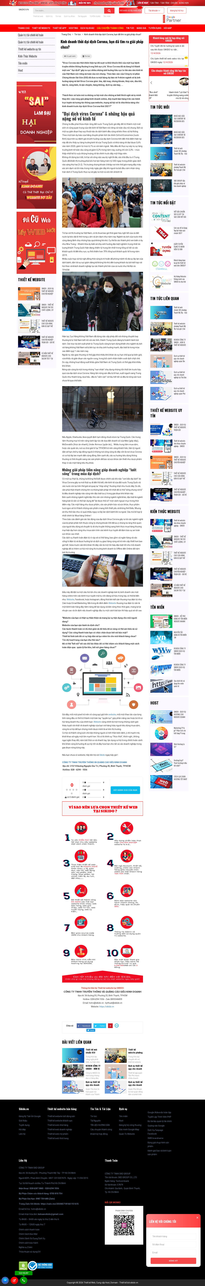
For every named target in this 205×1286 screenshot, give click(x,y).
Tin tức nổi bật (163, 202)
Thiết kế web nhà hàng (57, 1125)
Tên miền (107, 16)
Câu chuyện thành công (110, 28)
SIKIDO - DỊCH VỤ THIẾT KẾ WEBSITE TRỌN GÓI (180, 427)
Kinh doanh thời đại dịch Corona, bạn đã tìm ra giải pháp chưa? (112, 34)
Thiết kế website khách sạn (59, 1120)
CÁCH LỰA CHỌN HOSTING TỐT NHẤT (180, 778)
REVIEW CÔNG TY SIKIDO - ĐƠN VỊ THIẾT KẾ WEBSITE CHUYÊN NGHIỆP (180, 343)
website (112, 714)
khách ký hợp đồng (99, 1134)
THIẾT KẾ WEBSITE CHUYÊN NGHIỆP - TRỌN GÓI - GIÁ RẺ (48, 340)
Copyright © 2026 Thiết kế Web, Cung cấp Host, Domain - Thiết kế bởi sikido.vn (102, 1282)
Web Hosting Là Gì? (179, 745)
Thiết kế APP (59, 28)
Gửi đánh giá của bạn (125, 790)
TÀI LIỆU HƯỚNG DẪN (100, 1125)
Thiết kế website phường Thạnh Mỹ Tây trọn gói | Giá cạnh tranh (180, 168)
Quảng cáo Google (156, 1125)
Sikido (102, 755)
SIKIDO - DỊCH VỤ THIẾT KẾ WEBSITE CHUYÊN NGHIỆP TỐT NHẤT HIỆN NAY (48, 293)
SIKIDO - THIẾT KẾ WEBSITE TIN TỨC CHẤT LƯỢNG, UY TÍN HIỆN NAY (47, 308)
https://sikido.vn (106, 1006)
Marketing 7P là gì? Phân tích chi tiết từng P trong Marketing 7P (180, 731)
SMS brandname (155, 1138)
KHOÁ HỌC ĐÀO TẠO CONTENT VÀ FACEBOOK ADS (179, 118)
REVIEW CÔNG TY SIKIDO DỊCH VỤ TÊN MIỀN (180, 651)
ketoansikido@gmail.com (50, 1214)
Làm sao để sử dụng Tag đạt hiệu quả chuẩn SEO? (180, 230)
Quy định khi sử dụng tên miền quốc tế (179, 683)
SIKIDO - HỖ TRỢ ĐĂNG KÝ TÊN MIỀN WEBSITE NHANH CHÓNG (180, 620)
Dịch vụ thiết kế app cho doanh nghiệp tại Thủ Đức (93, 1086)
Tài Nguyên (82, 16)
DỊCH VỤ (49, 16)
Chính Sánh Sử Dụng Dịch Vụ (32, 1238)
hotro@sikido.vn (38, 1209)
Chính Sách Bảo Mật (28, 1234)
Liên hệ (22, 1134)
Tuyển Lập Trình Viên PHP (159, 1117)
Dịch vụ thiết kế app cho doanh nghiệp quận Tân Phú (135, 1070)
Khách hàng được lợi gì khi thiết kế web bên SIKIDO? (180, 263)
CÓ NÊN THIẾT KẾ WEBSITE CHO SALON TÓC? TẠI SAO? (47, 357)
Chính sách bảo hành (28, 1243)
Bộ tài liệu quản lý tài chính (160, 1121)
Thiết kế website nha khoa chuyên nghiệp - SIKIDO (180, 443)
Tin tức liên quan (164, 298)
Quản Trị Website (127, 1134)
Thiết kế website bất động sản (61, 1116)
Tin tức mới (159, 107)
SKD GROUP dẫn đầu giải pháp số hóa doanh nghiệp (180, 183)
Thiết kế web (38, 16)
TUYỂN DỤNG (95, 16)
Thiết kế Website (41, 28)
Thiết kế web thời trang (57, 1138)
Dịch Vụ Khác (69, 16)
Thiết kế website (31, 279)
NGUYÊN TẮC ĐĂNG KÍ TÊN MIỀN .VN (180, 635)
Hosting (73, 28)
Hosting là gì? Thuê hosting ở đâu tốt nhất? (180, 763)
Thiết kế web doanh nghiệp (59, 1129)
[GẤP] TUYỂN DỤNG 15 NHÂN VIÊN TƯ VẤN (179, 246)
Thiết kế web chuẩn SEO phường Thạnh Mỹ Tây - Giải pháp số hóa (180, 152)
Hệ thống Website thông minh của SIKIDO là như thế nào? (180, 280)
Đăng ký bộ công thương (130, 1125)
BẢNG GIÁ (141, 28)
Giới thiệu (23, 1120)
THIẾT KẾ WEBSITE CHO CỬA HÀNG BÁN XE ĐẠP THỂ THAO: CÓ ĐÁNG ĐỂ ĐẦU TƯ (48, 326)
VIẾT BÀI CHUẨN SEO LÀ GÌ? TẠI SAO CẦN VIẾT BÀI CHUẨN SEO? (180, 215)
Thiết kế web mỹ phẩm (57, 1134)
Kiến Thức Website (165, 511)
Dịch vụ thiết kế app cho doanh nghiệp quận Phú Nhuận (135, 1086)
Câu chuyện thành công (101, 1129)
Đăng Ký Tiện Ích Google (30, 1116)
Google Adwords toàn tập (159, 1112)
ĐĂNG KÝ (173, 1261)
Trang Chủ (24, 28)
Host (154, 702)
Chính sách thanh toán (29, 1229)
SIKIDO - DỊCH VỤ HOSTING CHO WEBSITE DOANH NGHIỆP (180, 715)
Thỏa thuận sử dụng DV (30, 1252)
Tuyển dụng (24, 1125)
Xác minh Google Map (129, 1129)
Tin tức (58, 16)
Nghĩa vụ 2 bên (25, 1247)
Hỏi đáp (168, 28)
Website (70, 599)
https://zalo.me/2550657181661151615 (60, 1204)
